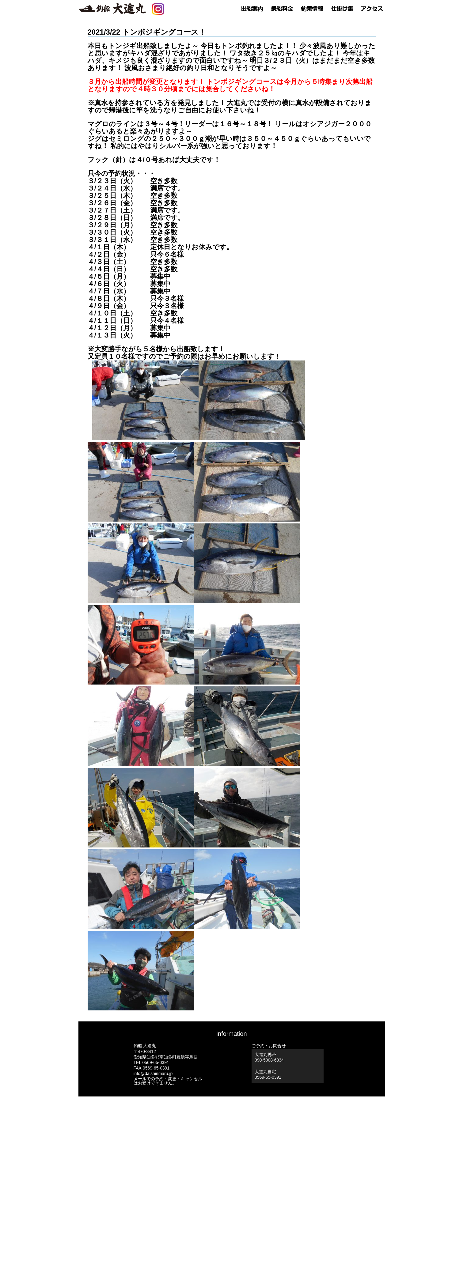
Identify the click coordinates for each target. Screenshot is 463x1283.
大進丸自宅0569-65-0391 (268, 1074)
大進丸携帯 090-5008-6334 (269, 1057)
